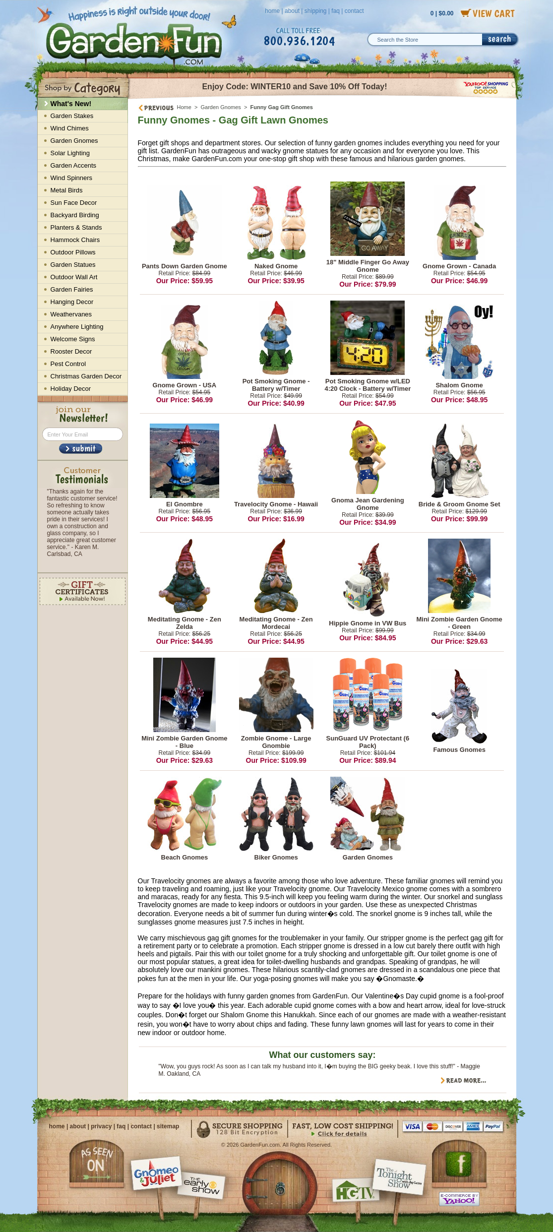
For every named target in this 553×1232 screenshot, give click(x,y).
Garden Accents (74, 165)
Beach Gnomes (184, 857)
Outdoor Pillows (73, 252)
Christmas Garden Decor (86, 376)
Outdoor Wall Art (74, 277)
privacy (101, 1126)
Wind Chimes (70, 128)
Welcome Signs (73, 339)
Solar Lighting (70, 153)
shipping (316, 10)
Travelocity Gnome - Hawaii (276, 504)
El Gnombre (184, 504)
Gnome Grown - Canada (459, 266)
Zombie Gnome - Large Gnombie (276, 742)
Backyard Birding (75, 215)
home (272, 10)
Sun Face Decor (74, 202)
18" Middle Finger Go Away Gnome (367, 265)
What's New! (71, 104)
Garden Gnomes (221, 107)
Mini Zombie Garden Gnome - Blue (184, 742)
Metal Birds (67, 190)
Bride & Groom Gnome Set (459, 504)
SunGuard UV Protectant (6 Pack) (368, 742)
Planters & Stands (76, 227)
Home (184, 107)
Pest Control (68, 364)
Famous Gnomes (459, 749)
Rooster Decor (71, 351)
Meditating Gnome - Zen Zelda (184, 623)
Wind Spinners (72, 178)
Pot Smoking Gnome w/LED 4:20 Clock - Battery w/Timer (367, 384)
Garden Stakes (72, 116)
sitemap (168, 1126)
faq (335, 10)
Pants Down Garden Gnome (184, 266)
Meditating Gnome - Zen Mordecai (276, 623)
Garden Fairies (72, 289)
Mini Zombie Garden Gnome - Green (459, 623)
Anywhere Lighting (77, 326)
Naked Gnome (276, 266)
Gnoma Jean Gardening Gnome (367, 503)
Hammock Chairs (75, 240)
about (292, 10)
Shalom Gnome (459, 385)
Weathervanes (71, 314)
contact (354, 10)
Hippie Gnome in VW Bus (367, 623)
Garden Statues (73, 264)
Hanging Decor (72, 302)
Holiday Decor (71, 388)
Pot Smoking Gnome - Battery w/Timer (276, 384)
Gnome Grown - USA (185, 385)
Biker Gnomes (276, 857)
